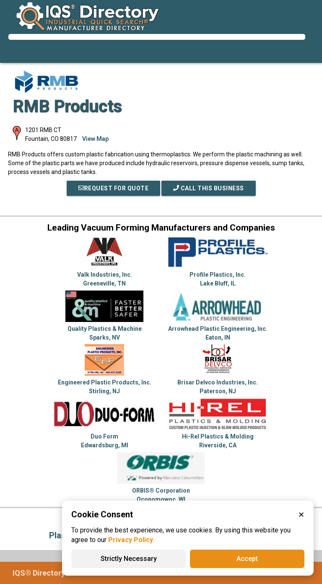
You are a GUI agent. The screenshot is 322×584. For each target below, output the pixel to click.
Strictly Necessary (129, 559)
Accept (247, 559)
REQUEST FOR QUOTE (113, 188)
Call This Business (208, 188)
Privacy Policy (130, 540)
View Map (95, 138)
